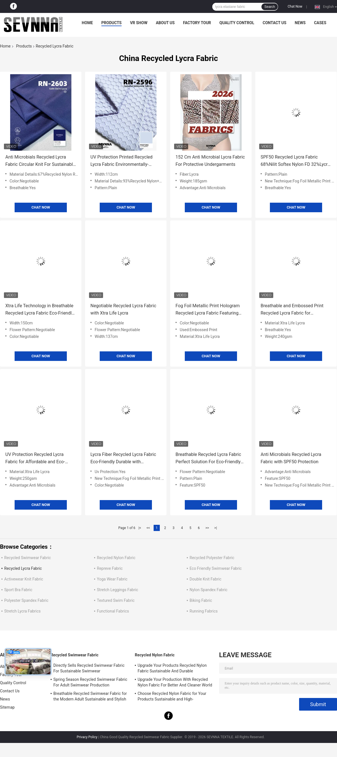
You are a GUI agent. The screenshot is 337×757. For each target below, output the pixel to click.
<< (148, 528)
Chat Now (295, 6)
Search (269, 7)
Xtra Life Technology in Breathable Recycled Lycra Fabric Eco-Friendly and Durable (39, 310)
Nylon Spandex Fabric (208, 589)
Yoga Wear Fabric (112, 579)
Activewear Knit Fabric (23, 579)
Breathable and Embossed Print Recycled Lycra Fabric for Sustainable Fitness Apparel (292, 310)
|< (139, 528)
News (300, 23)
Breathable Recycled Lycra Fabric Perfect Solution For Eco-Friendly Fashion (208, 459)
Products (111, 23)
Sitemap (7, 707)
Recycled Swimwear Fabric (27, 557)
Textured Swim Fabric (116, 600)
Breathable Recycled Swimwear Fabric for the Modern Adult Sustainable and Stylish (90, 696)
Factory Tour (197, 23)
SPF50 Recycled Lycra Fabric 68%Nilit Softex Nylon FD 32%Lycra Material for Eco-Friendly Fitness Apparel (295, 161)
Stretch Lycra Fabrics (22, 611)
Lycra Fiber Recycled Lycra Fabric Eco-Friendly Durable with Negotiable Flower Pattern (123, 459)
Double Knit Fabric (205, 579)
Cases (320, 23)
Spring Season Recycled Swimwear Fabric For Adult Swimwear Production (90, 682)
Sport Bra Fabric (18, 589)
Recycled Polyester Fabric (212, 557)
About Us (165, 23)
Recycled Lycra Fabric (23, 568)
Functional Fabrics (113, 611)
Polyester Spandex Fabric (26, 600)
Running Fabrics (204, 611)
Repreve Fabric (110, 568)
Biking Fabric (201, 600)
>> (207, 528)
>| (215, 528)
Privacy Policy (87, 737)
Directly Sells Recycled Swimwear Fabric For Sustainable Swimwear (88, 668)
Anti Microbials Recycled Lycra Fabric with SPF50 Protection (291, 458)
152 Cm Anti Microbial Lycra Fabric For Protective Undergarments (210, 160)
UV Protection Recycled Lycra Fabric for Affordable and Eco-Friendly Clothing (35, 459)
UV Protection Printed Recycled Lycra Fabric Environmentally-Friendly (121, 161)
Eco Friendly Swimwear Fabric (216, 568)
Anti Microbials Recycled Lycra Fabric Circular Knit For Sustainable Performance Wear (40, 161)
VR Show (138, 23)
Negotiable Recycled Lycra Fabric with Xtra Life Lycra (123, 309)
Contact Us (274, 23)
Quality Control (236, 23)
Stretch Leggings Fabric (117, 589)
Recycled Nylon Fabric (116, 557)
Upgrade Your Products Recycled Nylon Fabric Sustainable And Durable (172, 668)
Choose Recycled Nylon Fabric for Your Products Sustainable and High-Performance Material (172, 697)
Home (87, 23)
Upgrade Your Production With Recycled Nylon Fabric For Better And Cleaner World (175, 682)
